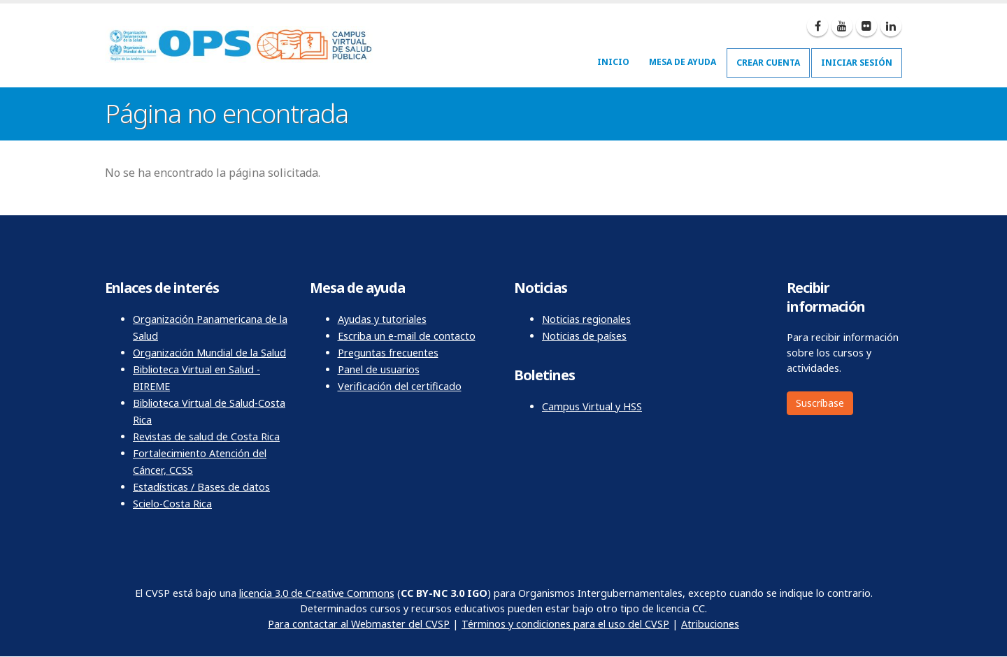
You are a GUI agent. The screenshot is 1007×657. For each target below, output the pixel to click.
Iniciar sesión (856, 62)
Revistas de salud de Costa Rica (206, 436)
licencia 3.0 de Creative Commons (316, 593)
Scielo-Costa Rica (172, 503)
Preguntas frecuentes (388, 352)
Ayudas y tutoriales (382, 319)
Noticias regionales (586, 319)
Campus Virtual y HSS (592, 406)
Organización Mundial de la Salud (209, 352)
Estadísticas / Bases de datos (201, 486)
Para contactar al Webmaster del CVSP (359, 623)
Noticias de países (584, 335)
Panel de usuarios (379, 369)
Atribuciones (710, 623)
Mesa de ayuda (682, 62)
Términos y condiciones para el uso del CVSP (565, 623)
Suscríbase (820, 403)
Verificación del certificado (400, 386)
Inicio (613, 62)
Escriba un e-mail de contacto (407, 335)
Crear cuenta (768, 62)
